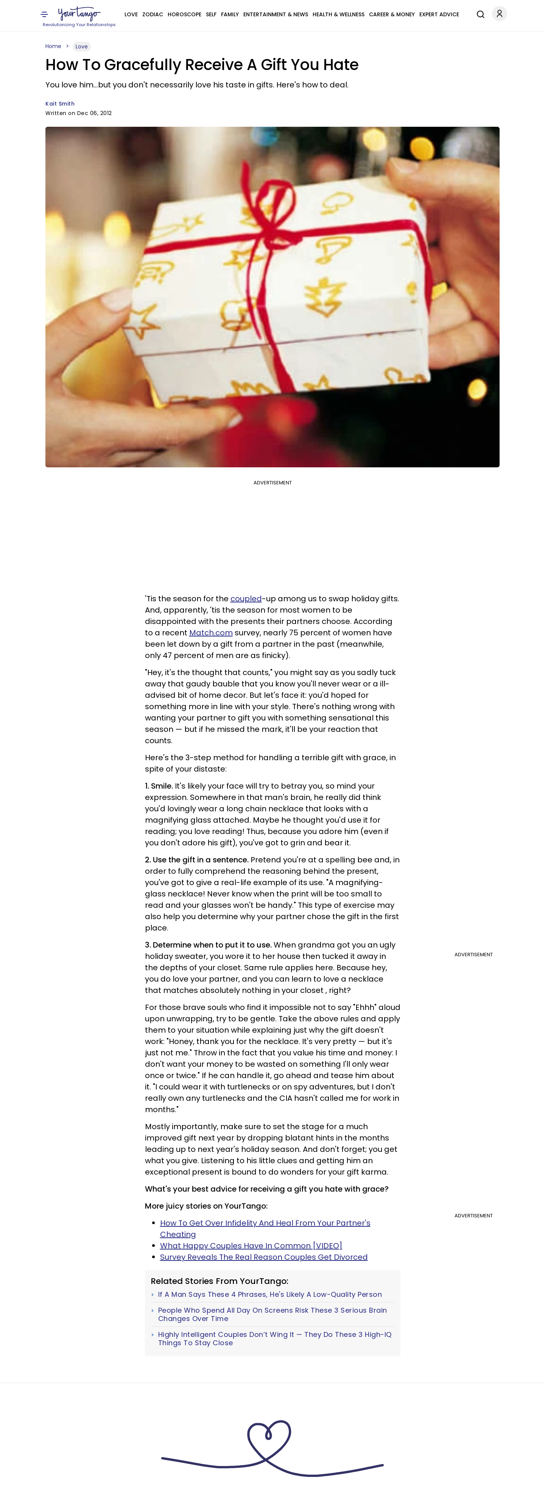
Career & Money (392, 14)
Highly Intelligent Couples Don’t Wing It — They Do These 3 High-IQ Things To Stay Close (275, 1338)
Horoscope (184, 14)
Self (211, 14)
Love (131, 14)
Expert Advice (439, 14)
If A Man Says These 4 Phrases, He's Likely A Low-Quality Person (270, 1294)
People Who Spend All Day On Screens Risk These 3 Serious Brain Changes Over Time (272, 1314)
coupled (246, 598)
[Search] (478, 13)
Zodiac (152, 14)
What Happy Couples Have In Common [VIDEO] (251, 1245)
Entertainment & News (275, 14)
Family (230, 14)
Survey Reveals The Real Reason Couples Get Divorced (264, 1257)
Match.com (211, 632)
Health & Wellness (338, 14)
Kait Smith (60, 103)
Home (53, 46)
